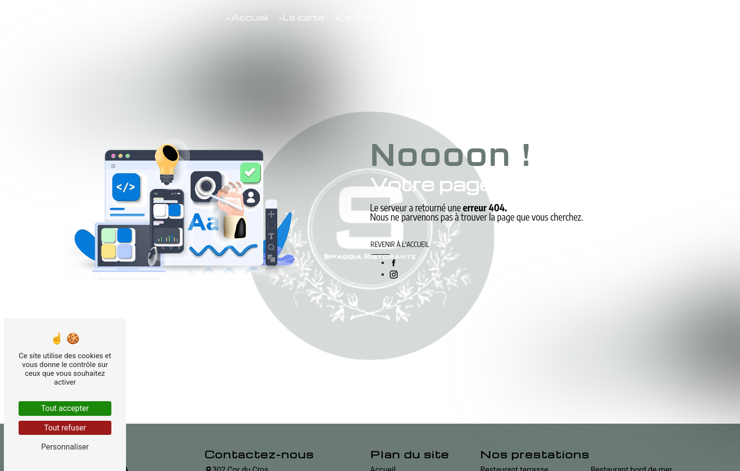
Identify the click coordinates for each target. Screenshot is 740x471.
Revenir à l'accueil (400, 244)
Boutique (466, 16)
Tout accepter (65, 408)
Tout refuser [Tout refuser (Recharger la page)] (65, 427)
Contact (407, 16)
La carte (303, 16)
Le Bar (355, 16)
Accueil (249, 16)
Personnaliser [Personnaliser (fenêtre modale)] (65, 446)
